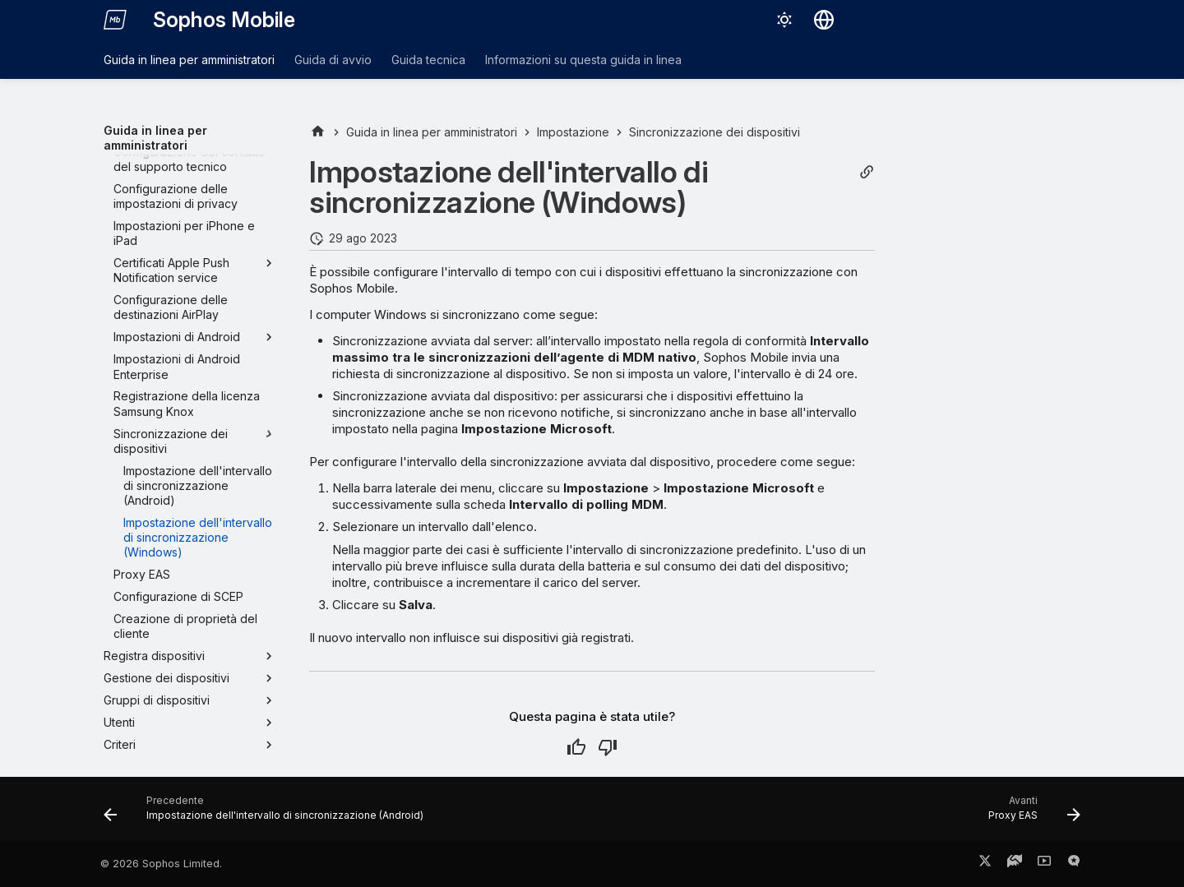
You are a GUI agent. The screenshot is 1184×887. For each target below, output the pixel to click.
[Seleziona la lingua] (823, 19)
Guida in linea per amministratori (189, 60)
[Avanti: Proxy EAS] (1030, 813)
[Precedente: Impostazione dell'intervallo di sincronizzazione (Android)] (267, 813)
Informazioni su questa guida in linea (583, 60)
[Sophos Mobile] (115, 19)
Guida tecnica (428, 60)
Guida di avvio (333, 60)
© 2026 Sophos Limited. (161, 863)
